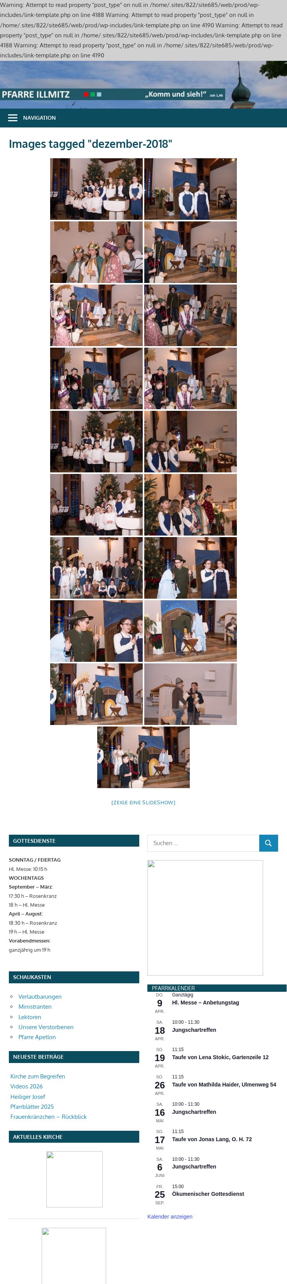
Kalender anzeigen (169, 1131)
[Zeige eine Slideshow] (143, 802)
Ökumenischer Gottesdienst (208, 1108)
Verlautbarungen (40, 996)
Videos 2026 (26, 1086)
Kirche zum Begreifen (37, 1076)
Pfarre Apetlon (37, 1037)
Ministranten (35, 1006)
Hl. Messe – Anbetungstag (205, 917)
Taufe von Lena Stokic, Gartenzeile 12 (220, 971)
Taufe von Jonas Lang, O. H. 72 (212, 1053)
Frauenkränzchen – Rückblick (48, 1116)
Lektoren (30, 1017)
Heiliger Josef (27, 1096)
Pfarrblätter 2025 (32, 1106)
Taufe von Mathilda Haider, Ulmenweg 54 (224, 999)
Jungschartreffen (194, 944)
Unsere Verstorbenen (46, 1027)
